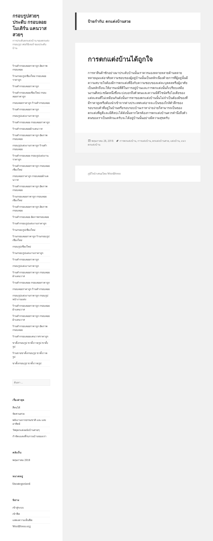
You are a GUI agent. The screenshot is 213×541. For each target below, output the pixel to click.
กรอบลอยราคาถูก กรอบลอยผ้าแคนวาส (30, 178)
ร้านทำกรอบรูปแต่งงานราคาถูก (29, 223)
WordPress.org (21, 526)
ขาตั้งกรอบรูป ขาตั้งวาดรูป (26, 363)
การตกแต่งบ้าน (128, 141)
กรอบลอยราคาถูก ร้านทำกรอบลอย (31, 103)
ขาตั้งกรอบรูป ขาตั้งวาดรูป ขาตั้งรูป (30, 344)
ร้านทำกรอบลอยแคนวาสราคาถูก (30, 336)
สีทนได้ (16, 407)
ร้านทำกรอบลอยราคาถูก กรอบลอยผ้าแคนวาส (31, 274)
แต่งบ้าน (175, 141)
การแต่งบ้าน (144, 141)
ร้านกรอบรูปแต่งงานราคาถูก (27, 253)
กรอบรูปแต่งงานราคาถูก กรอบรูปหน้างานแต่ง (30, 297)
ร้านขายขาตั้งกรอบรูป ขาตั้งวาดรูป (29, 355)
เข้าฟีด (16, 514)
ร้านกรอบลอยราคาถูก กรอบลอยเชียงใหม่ (29, 198)
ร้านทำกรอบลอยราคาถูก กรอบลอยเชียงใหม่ (31, 167)
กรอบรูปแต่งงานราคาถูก (25, 116)
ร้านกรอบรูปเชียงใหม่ (23, 230)
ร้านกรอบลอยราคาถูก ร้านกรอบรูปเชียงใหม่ (31, 238)
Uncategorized (21, 484)
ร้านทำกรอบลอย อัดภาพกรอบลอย (30, 217)
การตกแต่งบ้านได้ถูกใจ (120, 59)
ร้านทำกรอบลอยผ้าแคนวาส (27, 129)
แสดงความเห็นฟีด (22, 520)
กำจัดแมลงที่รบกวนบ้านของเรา (29, 436)
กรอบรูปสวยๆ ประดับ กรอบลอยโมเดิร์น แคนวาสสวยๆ (29, 25)
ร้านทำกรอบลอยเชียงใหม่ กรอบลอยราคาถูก (29, 94)
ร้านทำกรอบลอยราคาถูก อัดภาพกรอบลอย (29, 67)
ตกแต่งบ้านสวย (160, 141)
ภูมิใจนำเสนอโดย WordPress (104, 173)
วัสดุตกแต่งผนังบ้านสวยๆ (26, 430)
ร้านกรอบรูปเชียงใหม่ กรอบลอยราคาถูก (29, 78)
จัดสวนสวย (18, 413)
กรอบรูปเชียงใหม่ (21, 246)
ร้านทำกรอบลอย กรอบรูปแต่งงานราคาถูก (30, 157)
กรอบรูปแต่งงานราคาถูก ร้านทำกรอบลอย (29, 147)
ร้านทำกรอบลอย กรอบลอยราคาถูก (31, 122)
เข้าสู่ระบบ (18, 507)
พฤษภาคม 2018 (21, 460)
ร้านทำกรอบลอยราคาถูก (25, 86)
